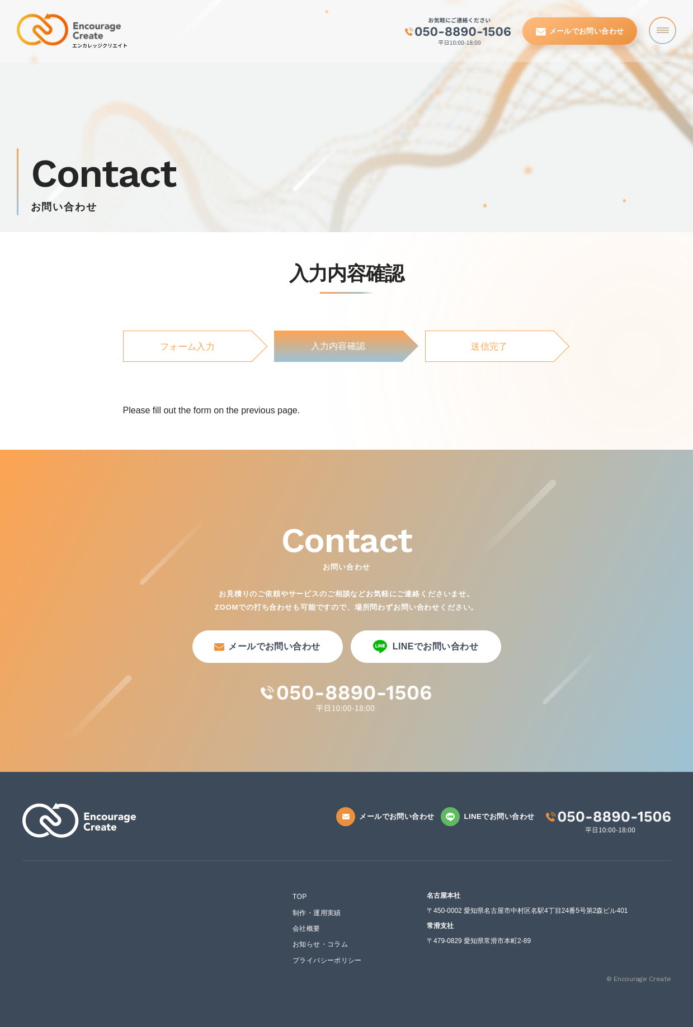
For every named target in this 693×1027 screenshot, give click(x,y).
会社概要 (306, 928)
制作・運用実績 (317, 913)
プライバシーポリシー (327, 960)
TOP (300, 897)
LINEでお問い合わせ (426, 646)
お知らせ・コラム (320, 944)
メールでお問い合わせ (580, 31)
